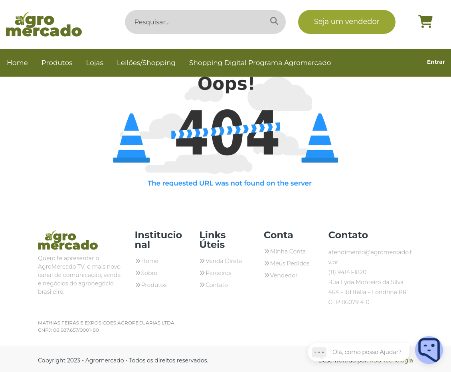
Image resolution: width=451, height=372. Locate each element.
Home (17, 63)
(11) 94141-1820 (347, 272)
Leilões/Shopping (146, 63)
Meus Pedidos (289, 263)
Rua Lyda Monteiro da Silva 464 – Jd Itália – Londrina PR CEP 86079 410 (367, 292)
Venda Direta (224, 261)
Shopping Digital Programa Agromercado (260, 63)
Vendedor (284, 275)
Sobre (149, 273)
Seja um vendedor (347, 21)
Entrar (436, 61)
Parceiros (218, 273)
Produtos (57, 63)
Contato (217, 285)
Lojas (94, 63)
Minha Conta (288, 251)
